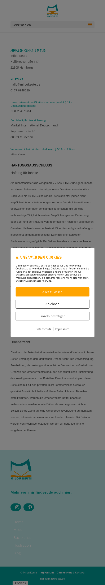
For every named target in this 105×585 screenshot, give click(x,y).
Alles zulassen (52, 292)
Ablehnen (52, 304)
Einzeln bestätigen (52, 316)
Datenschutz (43, 329)
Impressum (62, 329)
